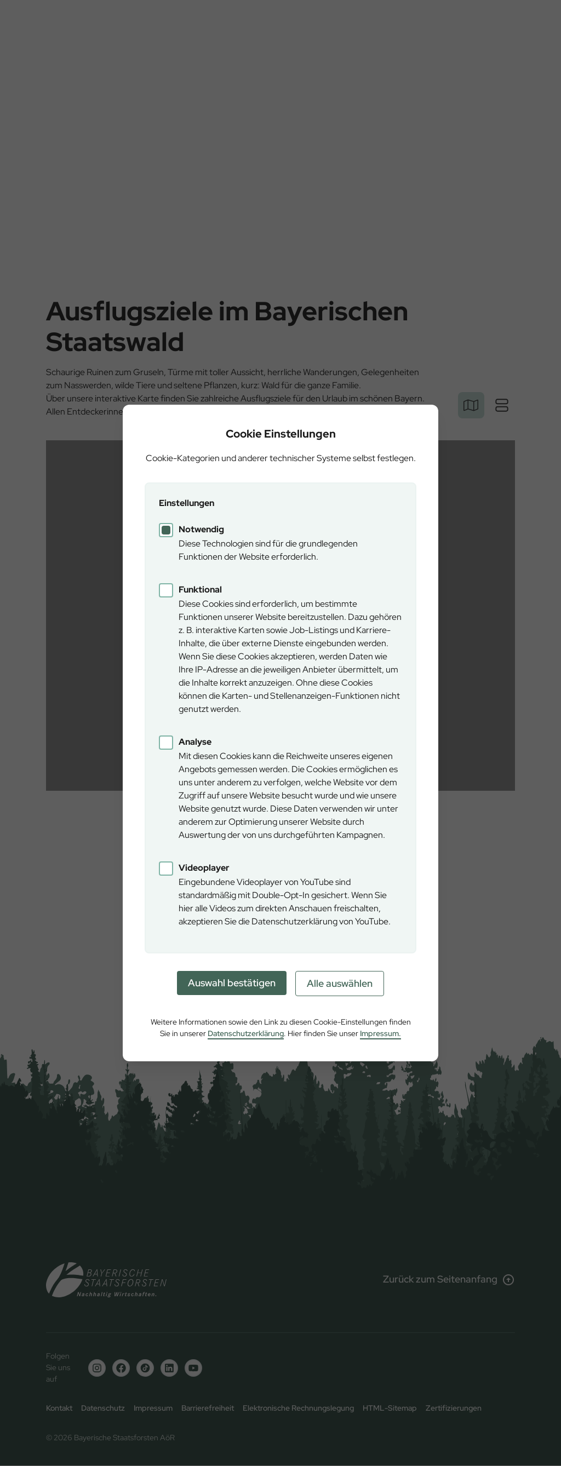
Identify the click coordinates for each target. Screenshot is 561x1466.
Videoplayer (204, 867)
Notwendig (201, 529)
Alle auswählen (340, 983)
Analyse (195, 742)
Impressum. (380, 1033)
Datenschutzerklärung (246, 1033)
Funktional (200, 589)
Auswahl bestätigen (232, 982)
